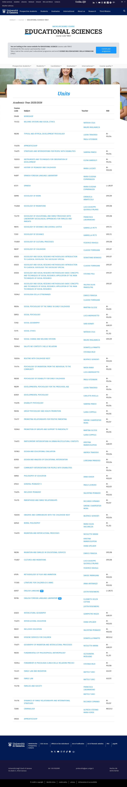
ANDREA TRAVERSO (91, 452)
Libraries (24, 2)
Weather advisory (7, 6)
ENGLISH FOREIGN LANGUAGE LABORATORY (43, 598)
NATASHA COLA (89, 123)
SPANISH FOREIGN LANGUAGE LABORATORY (41, 176)
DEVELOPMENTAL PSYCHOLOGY (36, 395)
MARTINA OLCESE (90, 307)
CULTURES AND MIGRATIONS (35, 560)
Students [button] (40, 66)
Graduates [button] (71, 66)
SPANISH (27, 186)
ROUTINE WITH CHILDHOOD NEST (37, 358)
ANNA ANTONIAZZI (91, 584)
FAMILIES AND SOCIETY (33, 686)
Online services (7, 2)
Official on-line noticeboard (60, 744)
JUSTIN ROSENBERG (91, 592)
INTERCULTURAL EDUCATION (35, 621)
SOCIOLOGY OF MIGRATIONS (35, 206)
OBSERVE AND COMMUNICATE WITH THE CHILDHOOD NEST (47, 515)
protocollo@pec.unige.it (85, 768)
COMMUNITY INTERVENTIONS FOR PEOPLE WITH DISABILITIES (48, 468)
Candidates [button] (55, 66)
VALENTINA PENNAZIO (92, 493)
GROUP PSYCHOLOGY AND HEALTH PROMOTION (42, 411)
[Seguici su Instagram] (102, 2)
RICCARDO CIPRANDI (92, 501)
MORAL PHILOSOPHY (32, 523)
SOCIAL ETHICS (30, 331)
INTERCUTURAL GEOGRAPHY (35, 613)
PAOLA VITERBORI (90, 139)
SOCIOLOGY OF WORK (32, 196)
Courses (21, 20)
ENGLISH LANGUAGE (33, 591)
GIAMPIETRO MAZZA (91, 614)
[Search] (124, 11)
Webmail (31, 2)
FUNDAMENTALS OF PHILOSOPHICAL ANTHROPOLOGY (44, 653)
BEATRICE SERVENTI (91, 359)
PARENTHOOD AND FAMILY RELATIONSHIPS (40, 500)
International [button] (87, 66)
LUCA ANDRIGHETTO (91, 316)
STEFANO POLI (89, 274)
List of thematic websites (95, 744)
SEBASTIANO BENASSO (92, 258)
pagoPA (115, 744)
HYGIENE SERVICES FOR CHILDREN (37, 637)
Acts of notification (78, 744)
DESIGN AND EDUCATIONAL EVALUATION (39, 451)
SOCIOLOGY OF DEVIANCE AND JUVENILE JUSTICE (43, 227)
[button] (28, 11)
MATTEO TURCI (89, 672)
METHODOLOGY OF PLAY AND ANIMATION (40, 574)
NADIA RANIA (89, 367)
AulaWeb (16, 2)
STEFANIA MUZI (89, 352)
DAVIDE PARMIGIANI (91, 575)
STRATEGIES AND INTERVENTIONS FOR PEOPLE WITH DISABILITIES (50, 151)
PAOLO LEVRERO (90, 485)
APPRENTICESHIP (30, 146)
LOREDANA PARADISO (92, 460)
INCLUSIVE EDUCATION (33, 629)
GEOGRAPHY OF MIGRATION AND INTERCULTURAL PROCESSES (48, 645)
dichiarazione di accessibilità (87, 782)
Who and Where (48, 2)
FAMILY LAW (28, 678)
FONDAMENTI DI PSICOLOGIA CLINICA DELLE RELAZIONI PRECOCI (49, 663)
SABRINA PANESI (90, 152)
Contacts (57, 2)
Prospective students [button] (21, 66)
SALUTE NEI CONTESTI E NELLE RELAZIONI (40, 346)
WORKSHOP (28, 116)
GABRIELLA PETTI (90, 228)
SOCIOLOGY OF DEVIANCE (34, 234)
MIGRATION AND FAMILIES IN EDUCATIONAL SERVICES (45, 552)
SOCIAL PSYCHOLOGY (32, 315)
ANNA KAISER (89, 477)
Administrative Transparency (32, 745)
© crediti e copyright (36, 782)
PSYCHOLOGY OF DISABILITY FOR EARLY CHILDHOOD (44, 378)
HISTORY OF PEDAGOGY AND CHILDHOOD (40, 167)
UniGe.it (12, 20)
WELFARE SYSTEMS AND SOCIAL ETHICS (39, 122)
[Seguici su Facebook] (105, 2)
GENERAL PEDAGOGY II (32, 484)
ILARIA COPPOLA (90, 412)
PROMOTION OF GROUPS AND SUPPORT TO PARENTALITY (46, 429)
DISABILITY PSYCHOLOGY (33, 403)
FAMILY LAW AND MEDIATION (35, 671)
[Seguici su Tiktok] (108, 2)
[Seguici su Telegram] (110, 2)
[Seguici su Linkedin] (94, 2)
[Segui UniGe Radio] (113, 2)
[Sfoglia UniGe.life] (81, 4)
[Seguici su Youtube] (99, 2)
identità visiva (50, 782)
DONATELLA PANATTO (92, 347)
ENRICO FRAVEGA (90, 295)
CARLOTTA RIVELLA (91, 396)
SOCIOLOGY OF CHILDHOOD (35, 249)
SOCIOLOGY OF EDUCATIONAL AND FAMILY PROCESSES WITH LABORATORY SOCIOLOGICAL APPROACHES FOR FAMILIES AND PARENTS (48, 219)
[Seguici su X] (96, 2)
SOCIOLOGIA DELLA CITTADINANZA (37, 294)
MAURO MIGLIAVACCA (92, 127)
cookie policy (63, 782)
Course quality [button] (105, 66)
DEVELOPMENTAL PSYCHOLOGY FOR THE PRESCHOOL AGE (46, 387)
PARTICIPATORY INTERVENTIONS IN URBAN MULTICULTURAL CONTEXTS (51, 441)
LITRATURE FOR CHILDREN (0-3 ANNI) (38, 583)
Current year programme (106, 50)
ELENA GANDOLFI (90, 160)
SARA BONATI (89, 324)
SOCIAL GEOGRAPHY (32, 323)
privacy (72, 782)
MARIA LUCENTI (90, 168)
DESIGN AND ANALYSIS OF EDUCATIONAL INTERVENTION (46, 459)
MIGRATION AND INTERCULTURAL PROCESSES (41, 533)
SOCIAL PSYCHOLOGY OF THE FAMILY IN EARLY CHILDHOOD (47, 306)
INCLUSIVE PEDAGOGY (32, 492)
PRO (108, 744)
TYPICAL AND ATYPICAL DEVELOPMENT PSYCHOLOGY (44, 134)
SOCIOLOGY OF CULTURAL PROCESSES (39, 242)
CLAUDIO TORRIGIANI (92, 250)
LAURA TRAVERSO (90, 135)
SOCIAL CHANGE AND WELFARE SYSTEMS (40, 339)
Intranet (38, 2)
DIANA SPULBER (90, 546)
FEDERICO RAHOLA (91, 243)
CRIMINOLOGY (29, 709)
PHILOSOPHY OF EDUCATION (35, 476)
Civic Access (44, 744)
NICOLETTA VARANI (91, 534)
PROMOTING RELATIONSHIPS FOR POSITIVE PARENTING (45, 419)
